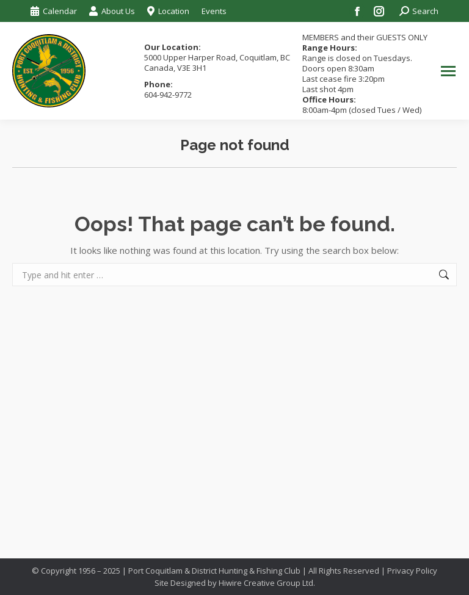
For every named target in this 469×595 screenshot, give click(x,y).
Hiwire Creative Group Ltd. (267, 582)
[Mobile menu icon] (448, 71)
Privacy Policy (412, 570)
